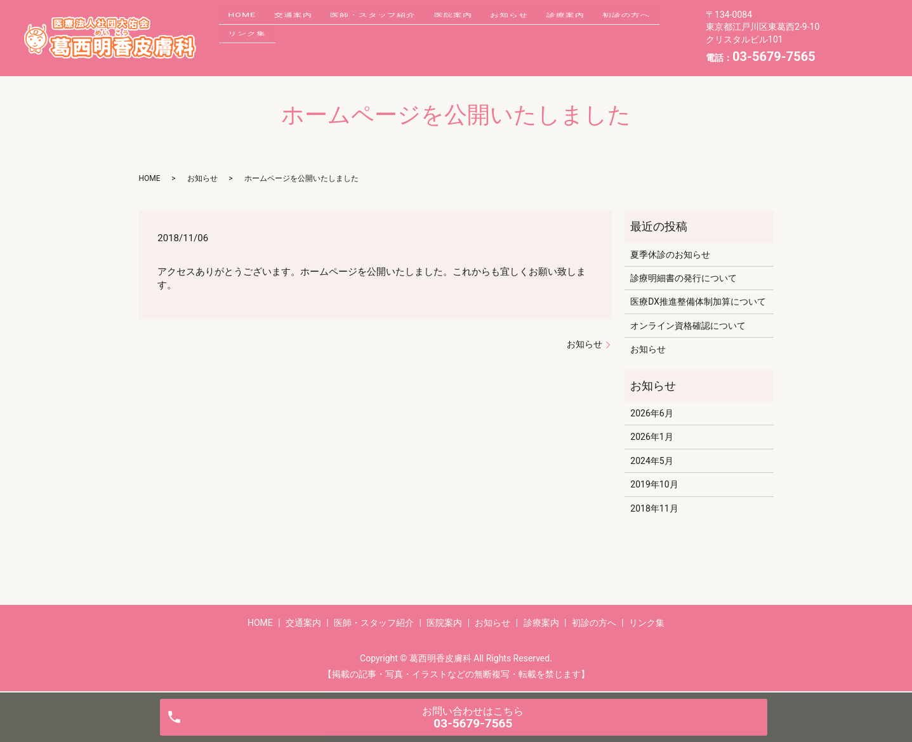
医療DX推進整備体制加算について (698, 301)
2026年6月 (651, 413)
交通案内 (306, 27)
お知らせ (548, 27)
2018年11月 (654, 508)
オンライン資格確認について (688, 326)
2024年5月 (651, 461)
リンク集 (326, 47)
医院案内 (483, 27)
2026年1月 (651, 437)
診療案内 (612, 27)
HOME (246, 27)
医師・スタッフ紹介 (394, 27)
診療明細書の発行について (683, 278)
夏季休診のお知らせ (670, 254)
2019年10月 (654, 484)
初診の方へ (256, 47)
